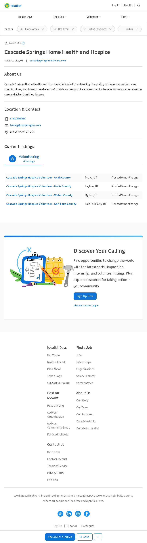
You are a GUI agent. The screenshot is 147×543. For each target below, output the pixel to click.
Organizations (85, 369)
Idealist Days (25, 17)
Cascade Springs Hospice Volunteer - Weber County (39, 195)
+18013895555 (17, 119)
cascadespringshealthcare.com (48, 60)
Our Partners (84, 414)
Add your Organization (55, 415)
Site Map (52, 480)
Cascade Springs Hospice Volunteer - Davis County (38, 186)
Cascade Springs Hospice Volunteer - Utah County (38, 178)
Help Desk (53, 452)
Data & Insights (86, 421)
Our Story (82, 401)
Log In (115, 5)
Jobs (79, 355)
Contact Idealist (57, 459)
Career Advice (84, 383)
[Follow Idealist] (60, 514)
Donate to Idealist (87, 428)
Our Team (82, 407)
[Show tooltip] (23, 43)
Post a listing (55, 406)
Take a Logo (54, 376)
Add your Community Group (58, 426)
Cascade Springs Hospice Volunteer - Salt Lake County (41, 204)
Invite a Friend (56, 362)
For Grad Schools (57, 435)
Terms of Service (57, 466)
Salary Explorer (85, 376)
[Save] (85, 537)
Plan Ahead (54, 369)
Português (87, 526)
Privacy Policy (55, 473)
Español (72, 526)
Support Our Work (58, 383)
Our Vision (53, 355)
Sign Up (128, 5)
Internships (83, 362)
